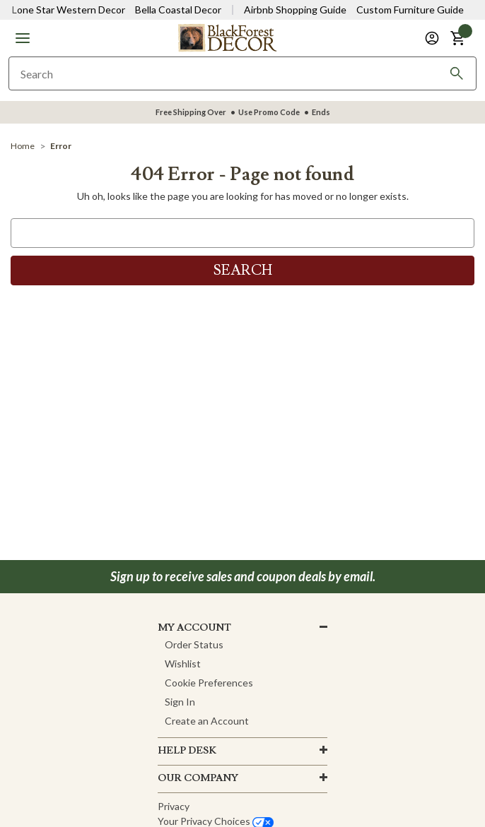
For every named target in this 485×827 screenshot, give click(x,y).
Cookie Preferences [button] (209, 683)
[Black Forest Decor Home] (227, 37)
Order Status (194, 644)
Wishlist (183, 664)
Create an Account (207, 721)
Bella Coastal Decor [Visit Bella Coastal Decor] (178, 10)
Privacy (173, 806)
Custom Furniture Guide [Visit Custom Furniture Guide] (410, 10)
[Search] (457, 73)
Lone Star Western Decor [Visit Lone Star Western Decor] (68, 10)
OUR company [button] (198, 778)
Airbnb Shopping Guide (295, 10)
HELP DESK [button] (187, 750)
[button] (22, 38)
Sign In (180, 702)
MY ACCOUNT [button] (194, 627)
